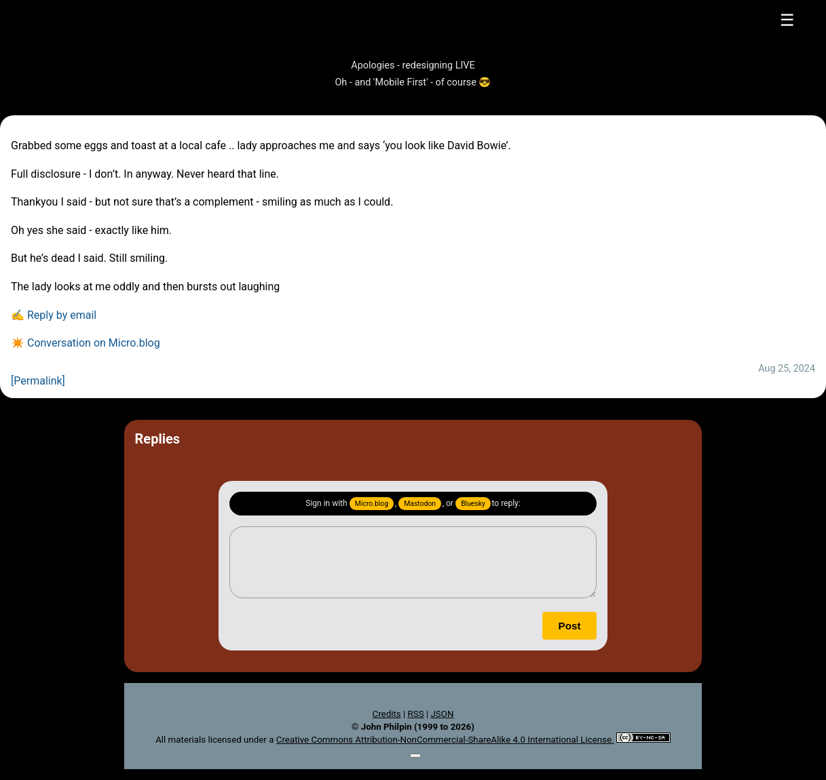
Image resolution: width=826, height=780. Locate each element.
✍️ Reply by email (53, 315)
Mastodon (420, 503)
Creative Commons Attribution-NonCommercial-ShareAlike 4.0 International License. (445, 740)
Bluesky (473, 503)
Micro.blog (371, 503)
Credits (387, 714)
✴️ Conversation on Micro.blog (85, 342)
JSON (441, 714)
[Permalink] (38, 380)
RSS (416, 714)
